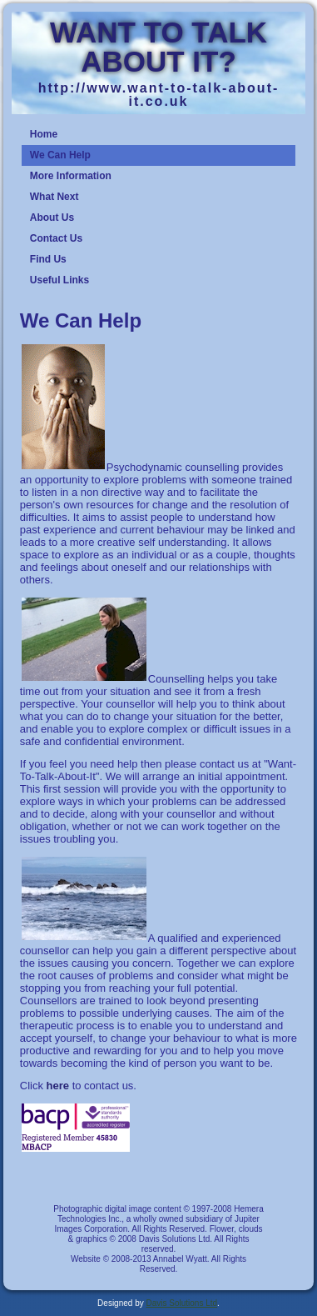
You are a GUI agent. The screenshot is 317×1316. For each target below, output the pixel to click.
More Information (70, 176)
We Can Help (60, 155)
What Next (54, 197)
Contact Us (56, 238)
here (58, 1085)
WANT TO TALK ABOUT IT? (158, 47)
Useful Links (59, 280)
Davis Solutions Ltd (181, 1303)
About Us (52, 217)
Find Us (48, 259)
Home (43, 134)
